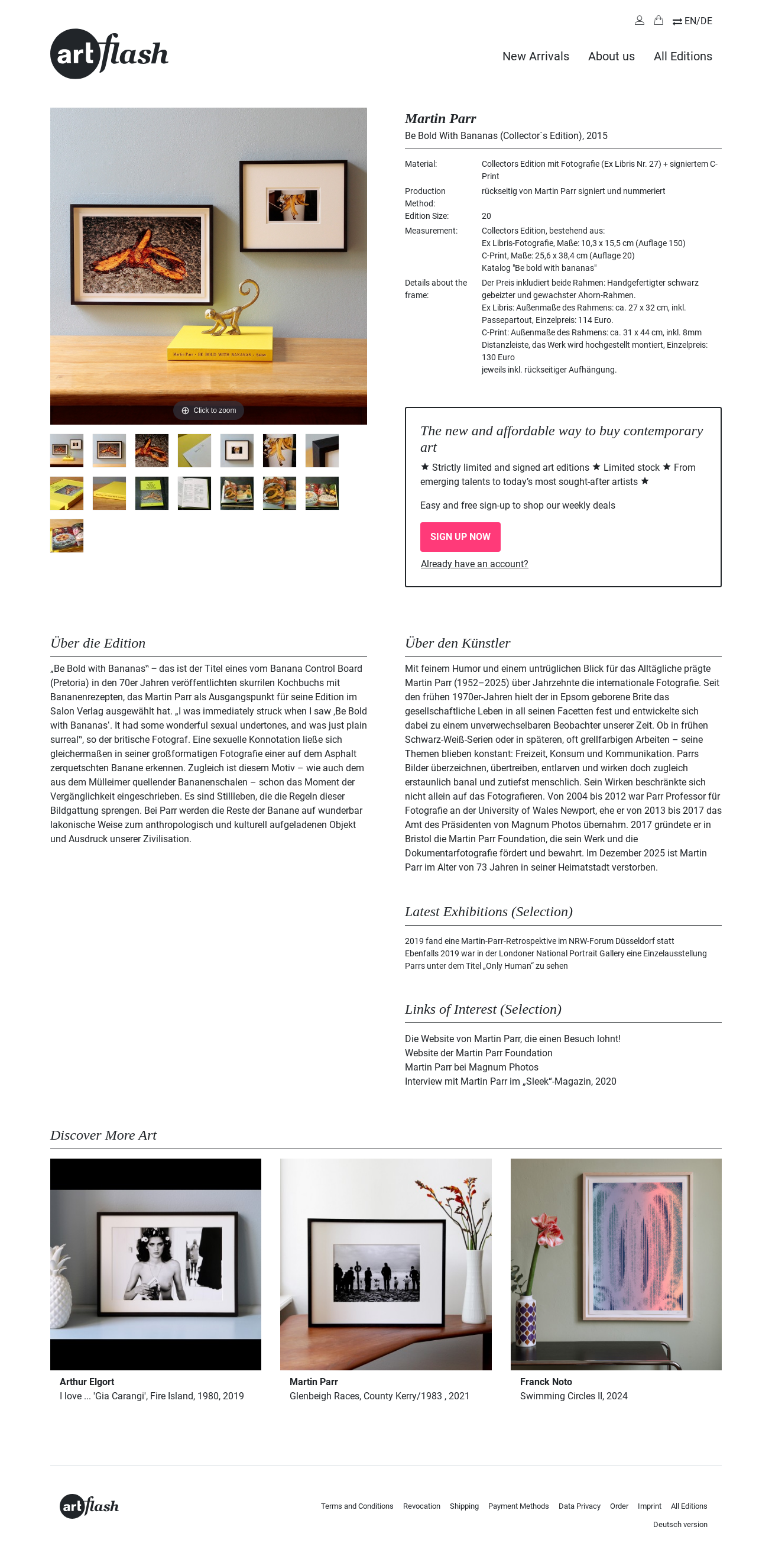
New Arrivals (535, 56)
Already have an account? (474, 564)
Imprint (649, 1506)
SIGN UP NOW (460, 536)
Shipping (464, 1506)
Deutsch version (680, 1524)
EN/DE (698, 21)
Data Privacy (580, 1506)
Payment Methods (518, 1506)
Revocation (421, 1506)
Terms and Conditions (357, 1506)
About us (611, 56)
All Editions (683, 56)
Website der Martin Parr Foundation (479, 1053)
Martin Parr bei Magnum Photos (472, 1067)
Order (619, 1506)
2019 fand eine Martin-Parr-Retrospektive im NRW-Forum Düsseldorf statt (539, 941)
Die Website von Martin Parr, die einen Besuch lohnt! (513, 1038)
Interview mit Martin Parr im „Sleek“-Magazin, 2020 (511, 1081)
